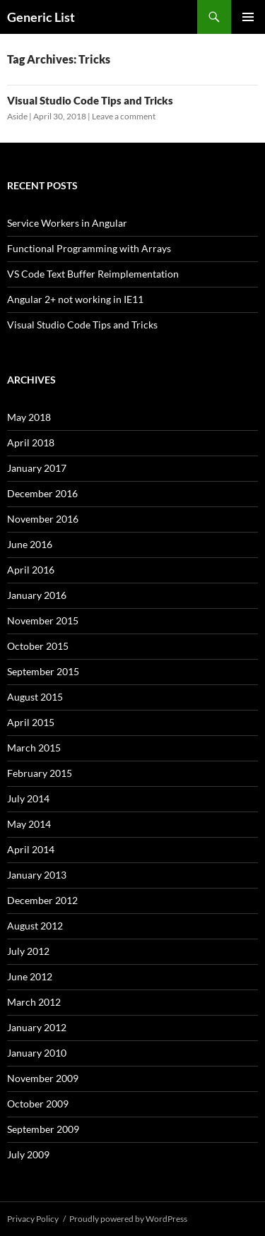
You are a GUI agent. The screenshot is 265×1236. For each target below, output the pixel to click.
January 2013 (36, 875)
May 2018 (29, 417)
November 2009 (42, 1078)
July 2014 (28, 798)
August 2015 (35, 697)
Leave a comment (123, 116)
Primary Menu (248, 17)
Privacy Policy (33, 1218)
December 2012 (42, 900)
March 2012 (34, 1002)
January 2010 (36, 1053)
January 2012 (36, 1027)
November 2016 (42, 519)
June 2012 (29, 976)
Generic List (41, 17)
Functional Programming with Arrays (89, 248)
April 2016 (30, 570)
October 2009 (38, 1104)
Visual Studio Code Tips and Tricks (90, 100)
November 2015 (42, 620)
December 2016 (42, 493)
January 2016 (36, 595)
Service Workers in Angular (67, 223)
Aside (17, 116)
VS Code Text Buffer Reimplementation (93, 274)
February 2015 (39, 773)
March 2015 (34, 748)
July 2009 (28, 1154)
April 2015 (30, 722)
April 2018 (30, 442)
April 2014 (30, 849)
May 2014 (29, 824)
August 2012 (35, 926)
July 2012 (28, 951)
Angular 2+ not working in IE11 (75, 299)
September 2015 (43, 671)
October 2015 (38, 646)
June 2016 (29, 544)
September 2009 (43, 1129)
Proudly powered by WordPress (128, 1218)
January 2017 (36, 468)
